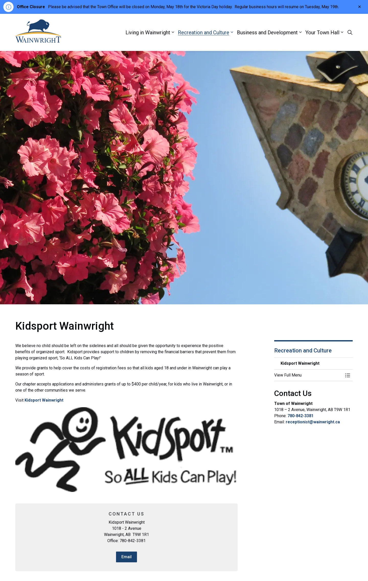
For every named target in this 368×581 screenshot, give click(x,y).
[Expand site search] (350, 32)
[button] (308, 375)
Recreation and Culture (203, 32)
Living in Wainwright (147, 32)
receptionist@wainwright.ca (313, 421)
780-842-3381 (301, 415)
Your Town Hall (322, 32)
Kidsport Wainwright (44, 400)
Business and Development (267, 32)
